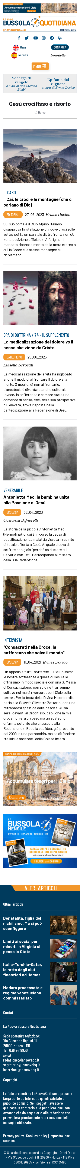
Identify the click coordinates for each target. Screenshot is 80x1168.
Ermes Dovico (58, 214)
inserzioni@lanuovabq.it (21, 1069)
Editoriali (13, 214)
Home (40, 112)
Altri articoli (41, 888)
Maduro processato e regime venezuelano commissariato (23, 992)
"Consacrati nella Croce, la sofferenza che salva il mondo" (33, 649)
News (23, 47)
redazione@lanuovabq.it (21, 1059)
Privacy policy (13, 1135)
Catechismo (14, 357)
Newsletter (59, 55)
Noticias (23, 55)
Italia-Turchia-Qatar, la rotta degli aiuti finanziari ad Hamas (22, 969)
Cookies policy (36, 1135)
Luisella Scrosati (18, 365)
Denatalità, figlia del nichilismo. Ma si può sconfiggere (22, 923)
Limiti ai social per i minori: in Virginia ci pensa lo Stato (21, 946)
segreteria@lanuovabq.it (21, 1064)
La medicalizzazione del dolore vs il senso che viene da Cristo (38, 344)
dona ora (60, 47)
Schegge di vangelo (21, 80)
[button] (40, 66)
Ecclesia (12, 512)
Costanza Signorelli (20, 520)
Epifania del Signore (58, 81)
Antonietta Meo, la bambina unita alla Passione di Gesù (36, 499)
